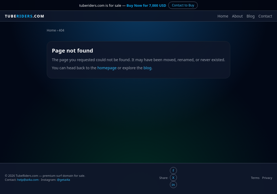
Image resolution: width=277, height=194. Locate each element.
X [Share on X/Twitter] (173, 177)
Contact (265, 16)
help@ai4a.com (28, 180)
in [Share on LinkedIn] (173, 184)
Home (222, 16)
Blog (251, 16)
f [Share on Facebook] (173, 170)
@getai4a (63, 180)
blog (147, 67)
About (237, 16)
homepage (107, 67)
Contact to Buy (183, 5)
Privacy (267, 178)
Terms (255, 178)
